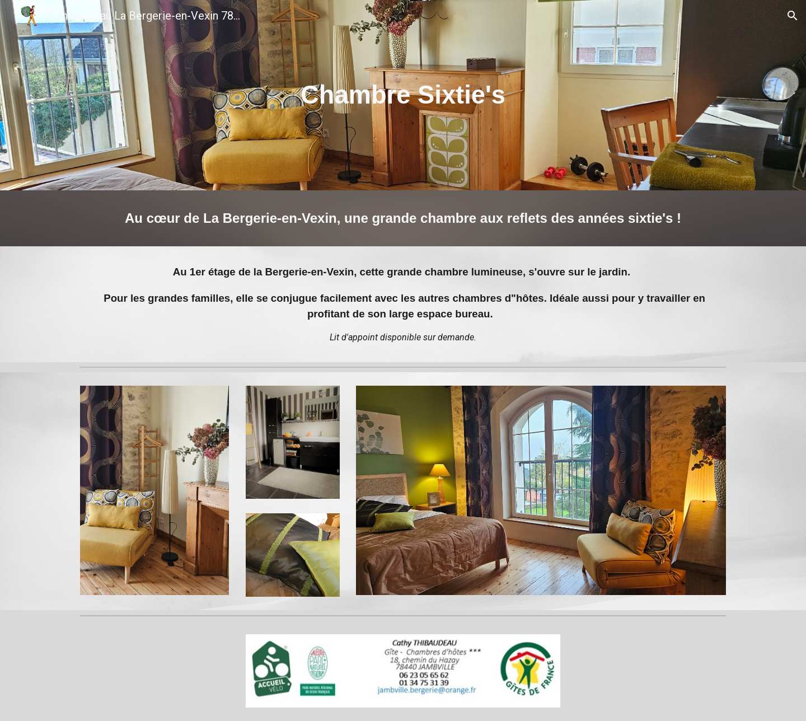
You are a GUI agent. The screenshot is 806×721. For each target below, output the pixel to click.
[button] (792, 15)
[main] (403, 95)
